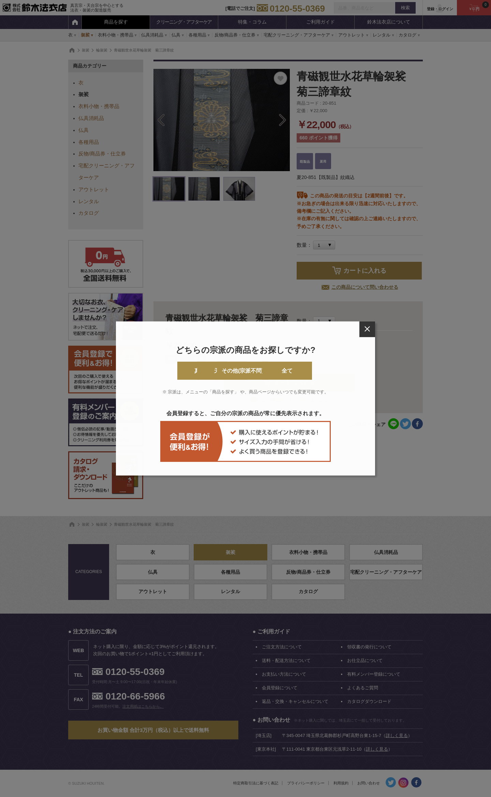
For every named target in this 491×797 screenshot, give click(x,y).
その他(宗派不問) (273, 371)
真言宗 (162, 371)
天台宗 (218, 371)
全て (328, 371)
